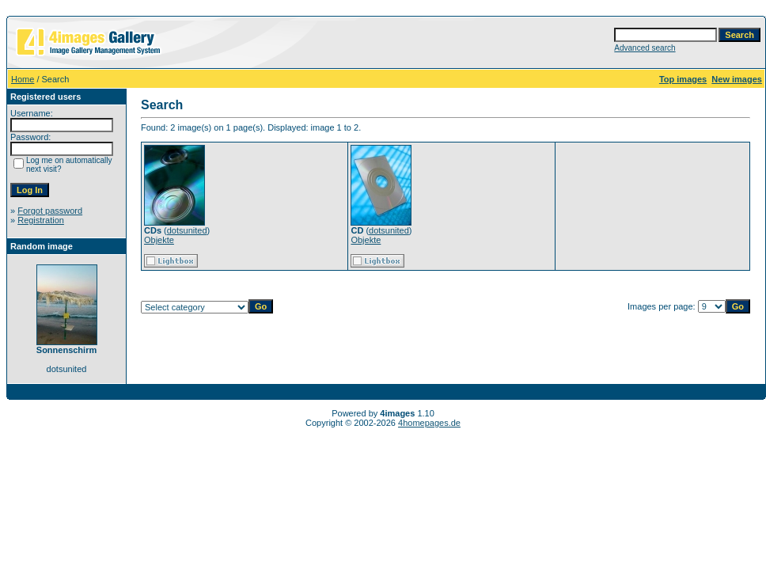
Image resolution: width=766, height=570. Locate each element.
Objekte (159, 240)
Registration (40, 220)
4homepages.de (429, 423)
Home (22, 79)
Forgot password (49, 210)
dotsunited (187, 230)
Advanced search (644, 48)
